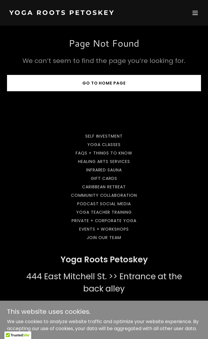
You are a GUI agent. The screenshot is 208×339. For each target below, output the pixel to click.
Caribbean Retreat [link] (104, 187)
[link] (75, 13)
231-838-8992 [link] (104, 305)
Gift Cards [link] (104, 178)
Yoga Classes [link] (104, 144)
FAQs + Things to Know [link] (104, 153)
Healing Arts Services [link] (104, 161)
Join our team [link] (104, 237)
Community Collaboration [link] (104, 195)
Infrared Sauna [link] (104, 170)
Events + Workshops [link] (104, 229)
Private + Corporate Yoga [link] (104, 221)
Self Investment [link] (104, 136)
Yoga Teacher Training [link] (104, 212)
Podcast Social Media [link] (104, 204)
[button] (195, 13)
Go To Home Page (104, 83)
